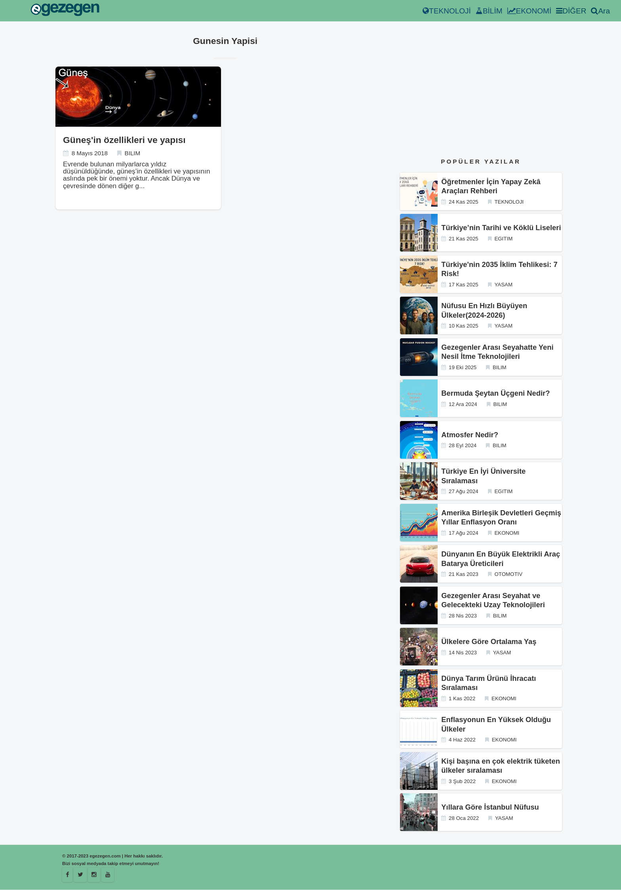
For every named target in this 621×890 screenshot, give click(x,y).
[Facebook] (67, 874)
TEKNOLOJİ (447, 11)
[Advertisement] (481, 90)
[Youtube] (109, 874)
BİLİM (489, 11)
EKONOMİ (529, 11)
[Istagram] (95, 874)
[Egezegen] (81, 874)
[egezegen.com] (65, 11)
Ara (600, 11)
